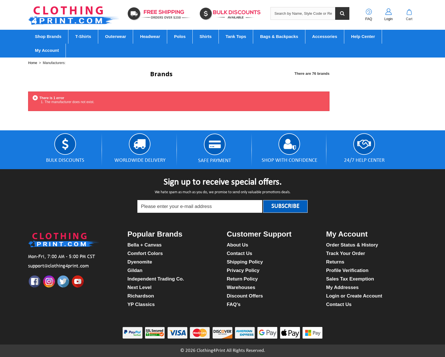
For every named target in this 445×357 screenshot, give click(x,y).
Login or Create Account (354, 296)
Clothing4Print (211, 350)
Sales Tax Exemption (350, 279)
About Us (237, 245)
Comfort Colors (145, 253)
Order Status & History (352, 245)
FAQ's (233, 304)
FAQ (368, 19)
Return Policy (242, 279)
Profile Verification (347, 270)
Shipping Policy (245, 262)
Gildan (134, 270)
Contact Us (239, 253)
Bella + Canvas (144, 245)
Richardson (140, 296)
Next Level (139, 287)
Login (388, 19)
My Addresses (342, 287)
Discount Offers (245, 296)
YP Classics (141, 304)
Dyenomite (139, 262)
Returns (335, 262)
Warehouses (241, 287)
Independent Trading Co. (155, 279)
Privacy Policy (243, 270)
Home (32, 63)
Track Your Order (345, 253)
